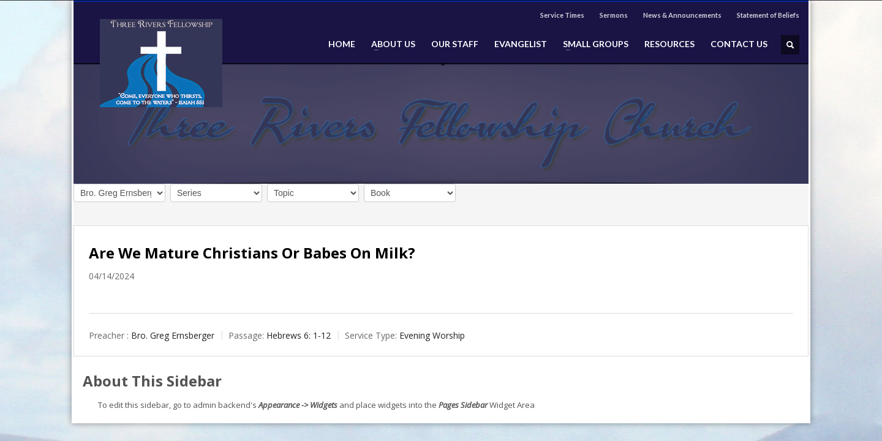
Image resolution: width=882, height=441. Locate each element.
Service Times (562, 15)
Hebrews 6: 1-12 (298, 335)
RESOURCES (669, 44)
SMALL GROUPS (592, 44)
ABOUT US (389, 44)
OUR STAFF (454, 44)
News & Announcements (682, 15)
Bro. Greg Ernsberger (172, 335)
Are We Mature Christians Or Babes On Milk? (252, 253)
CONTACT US (738, 44)
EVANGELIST (520, 44)
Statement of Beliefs (768, 15)
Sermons (614, 15)
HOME (341, 44)
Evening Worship (432, 335)
